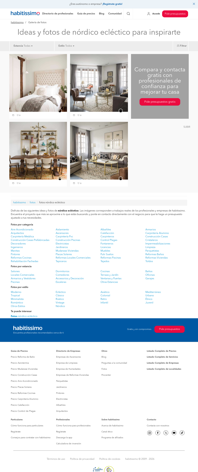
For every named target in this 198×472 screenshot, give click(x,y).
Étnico (148, 299)
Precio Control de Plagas (23, 411)
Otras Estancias (109, 282)
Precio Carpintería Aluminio (24, 399)
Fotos (104, 369)
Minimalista (17, 299)
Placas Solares (64, 254)
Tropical (15, 295)
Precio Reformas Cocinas (23, 393)
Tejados (105, 261)
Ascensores (62, 233)
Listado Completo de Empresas (163, 363)
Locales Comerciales (22, 275)
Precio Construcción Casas (24, 375)
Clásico (60, 295)
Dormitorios (62, 271)
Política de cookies (109, 459)
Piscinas (15, 282)
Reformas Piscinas (111, 258)
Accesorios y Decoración (70, 278)
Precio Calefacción (20, 405)
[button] (13, 115)
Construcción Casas (156, 236)
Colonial (105, 295)
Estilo (61, 46)
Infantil (104, 303)
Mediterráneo (153, 292)
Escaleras (61, 282)
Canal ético (107, 432)
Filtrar (183, 46)
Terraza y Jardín (109, 275)
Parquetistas (152, 251)
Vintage (60, 303)
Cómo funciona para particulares (27, 426)
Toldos (149, 261)
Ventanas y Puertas (111, 278)
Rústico (60, 299)
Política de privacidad (82, 459)
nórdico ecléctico (24, 316)
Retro (104, 299)
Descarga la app (64, 438)
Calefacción (107, 233)
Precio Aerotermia (20, 363)
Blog (103, 357)
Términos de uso (56, 459)
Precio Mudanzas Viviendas (24, 369)
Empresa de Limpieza (66, 363)
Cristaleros (151, 240)
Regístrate (16, 432)
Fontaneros (107, 244)
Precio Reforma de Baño (23, 357)
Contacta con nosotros (158, 426)
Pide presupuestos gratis (159, 101)
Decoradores (18, 244)
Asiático (105, 292)
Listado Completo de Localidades (164, 369)
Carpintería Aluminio (157, 233)
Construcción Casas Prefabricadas (30, 240)
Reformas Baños (154, 254)
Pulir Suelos (107, 254)
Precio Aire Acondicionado (24, 381)
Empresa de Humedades (68, 369)
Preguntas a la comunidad (114, 363)
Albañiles (106, 229)
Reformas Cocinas (21, 258)
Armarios (150, 229)
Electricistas (62, 244)
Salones (15, 271)
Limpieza (150, 247)
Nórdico (60, 306)
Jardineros (62, 247)
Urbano (149, 295)
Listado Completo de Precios (161, 351)
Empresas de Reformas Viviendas (72, 375)
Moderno (16, 292)
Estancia (18, 46)
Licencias (106, 247)
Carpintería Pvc (64, 236)
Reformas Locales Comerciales (73, 258)
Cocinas (105, 271)
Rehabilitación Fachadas (24, 261)
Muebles (105, 251)
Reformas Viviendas (156, 258)
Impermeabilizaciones (157, 244)
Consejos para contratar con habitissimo (31, 438)
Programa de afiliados (112, 438)
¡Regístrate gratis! (112, 4)
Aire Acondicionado (22, 229)
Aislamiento (62, 229)
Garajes (149, 278)
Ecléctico (61, 292)
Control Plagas (109, 240)
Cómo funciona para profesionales (73, 426)
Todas (28, 46)
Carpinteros (107, 236)
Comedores (62, 275)
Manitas (15, 251)
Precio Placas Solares (21, 387)
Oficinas (150, 275)
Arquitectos (17, 233)
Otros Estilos (18, 306)
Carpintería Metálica (22, 236)
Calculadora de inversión (68, 444)
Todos (69, 46)
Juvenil (149, 303)
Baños (148, 271)
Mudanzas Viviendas (67, 251)
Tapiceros (61, 261)
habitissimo (17, 22)
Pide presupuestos (175, 14)
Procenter (106, 375)
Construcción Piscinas (68, 240)
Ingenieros (17, 247)
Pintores (15, 254)
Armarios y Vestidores (23, 278)
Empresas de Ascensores (68, 357)
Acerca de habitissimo (112, 426)
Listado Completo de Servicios (162, 357)
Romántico (17, 303)
